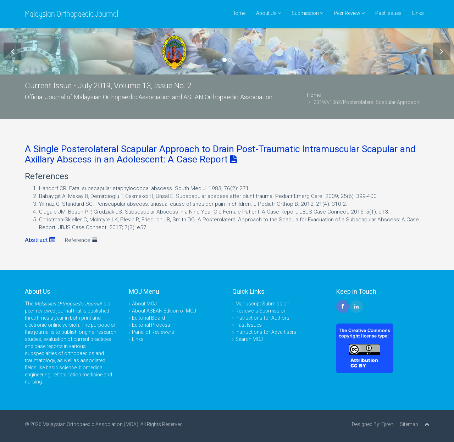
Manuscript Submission (262, 303)
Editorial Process (151, 325)
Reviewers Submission (261, 311)
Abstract (40, 239)
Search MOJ (249, 339)
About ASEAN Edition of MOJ (164, 311)
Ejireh (387, 424)
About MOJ (144, 303)
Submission (307, 13)
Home (238, 13)
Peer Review (349, 13)
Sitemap (409, 424)
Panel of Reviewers (153, 332)
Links (418, 13)
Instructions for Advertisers (266, 332)
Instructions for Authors (262, 318)
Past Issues (388, 13)
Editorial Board (148, 318)
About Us (268, 13)
